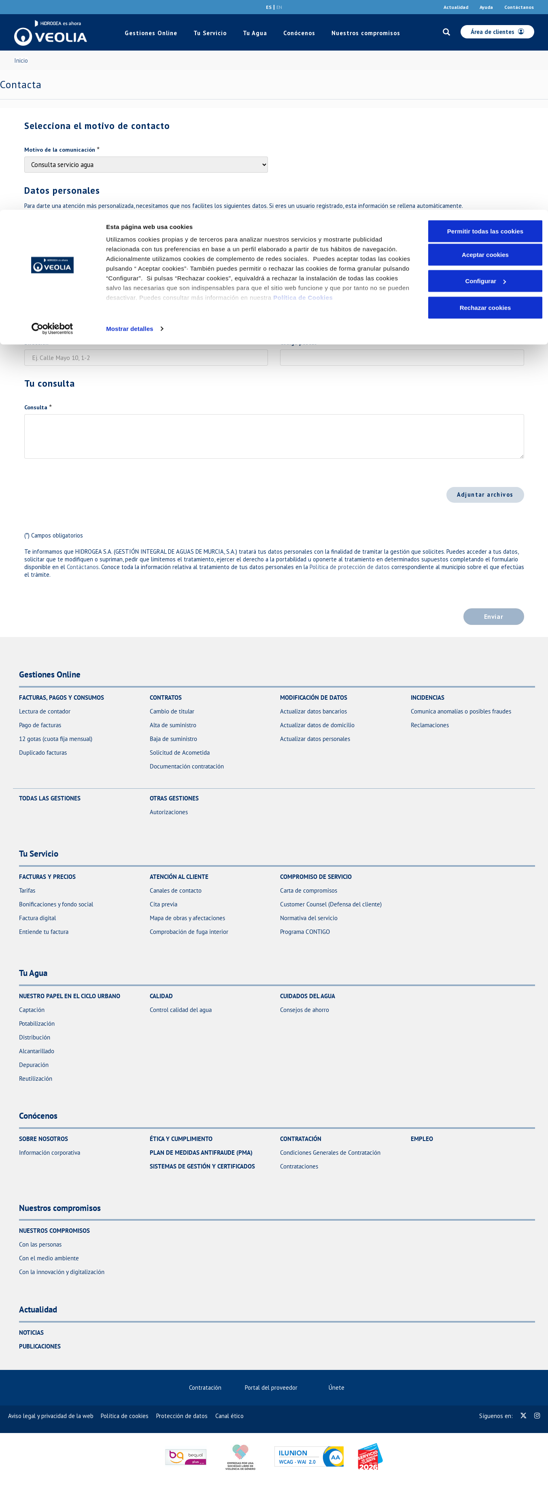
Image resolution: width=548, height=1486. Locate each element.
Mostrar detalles (129, 118)
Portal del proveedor (275, 1387)
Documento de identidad (57, 222)
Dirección (36, 342)
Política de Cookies (303, 87)
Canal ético (229, 1416)
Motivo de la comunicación (59, 149)
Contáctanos (83, 567)
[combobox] (296, 285)
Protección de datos (182, 1416)
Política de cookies (125, 1416)
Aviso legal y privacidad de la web (50, 1416)
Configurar (485, 71)
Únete (340, 1387)
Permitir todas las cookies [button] (485, 21)
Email (31, 270)
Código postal (298, 342)
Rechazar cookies (485, 97)
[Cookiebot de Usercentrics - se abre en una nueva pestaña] (52, 119)
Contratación (205, 1387)
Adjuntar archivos (485, 494)
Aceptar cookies (485, 44)
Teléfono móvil (299, 270)
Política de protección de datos (350, 567)
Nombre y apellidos (305, 222)
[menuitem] (208, 1387)
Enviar (493, 616)
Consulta (35, 407)
